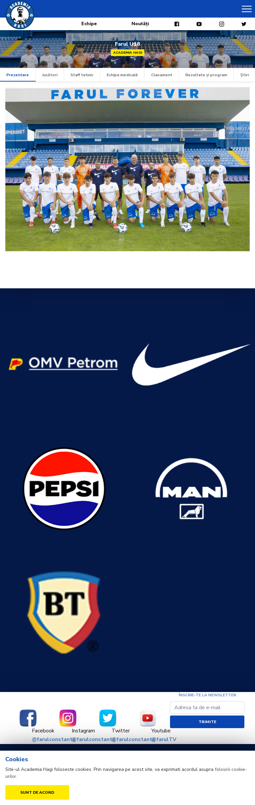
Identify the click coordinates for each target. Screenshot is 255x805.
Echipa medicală (122, 75)
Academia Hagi (127, 52)
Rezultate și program (206, 75)
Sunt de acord (37, 792)
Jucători (49, 75)
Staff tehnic (81, 75)
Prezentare (17, 75)
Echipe (89, 24)
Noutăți (140, 24)
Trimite (207, 721)
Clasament (161, 75)
